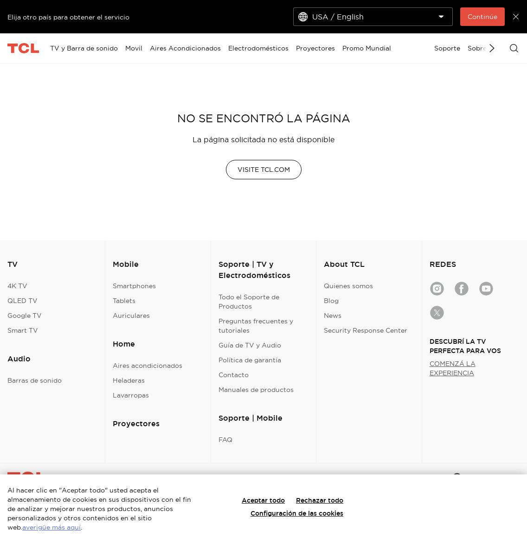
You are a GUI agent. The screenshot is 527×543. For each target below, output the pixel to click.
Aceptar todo (263, 500)
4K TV (17, 286)
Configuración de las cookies (297, 513)
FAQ (225, 440)
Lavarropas (131, 395)
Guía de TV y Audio (250, 345)
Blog (331, 301)
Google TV (24, 315)
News (332, 315)
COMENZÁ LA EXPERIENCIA (453, 368)
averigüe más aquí (51, 527)
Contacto (234, 375)
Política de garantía (250, 360)
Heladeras (129, 380)
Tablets (124, 301)
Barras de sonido (34, 380)
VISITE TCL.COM (264, 169)
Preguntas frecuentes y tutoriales (256, 326)
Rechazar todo (319, 500)
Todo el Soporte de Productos (249, 301)
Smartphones (134, 286)
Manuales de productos (256, 389)
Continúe (482, 17)
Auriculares (131, 315)
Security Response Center (365, 330)
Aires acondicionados (147, 365)
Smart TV (22, 330)
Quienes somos (348, 286)
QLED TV (22, 301)
